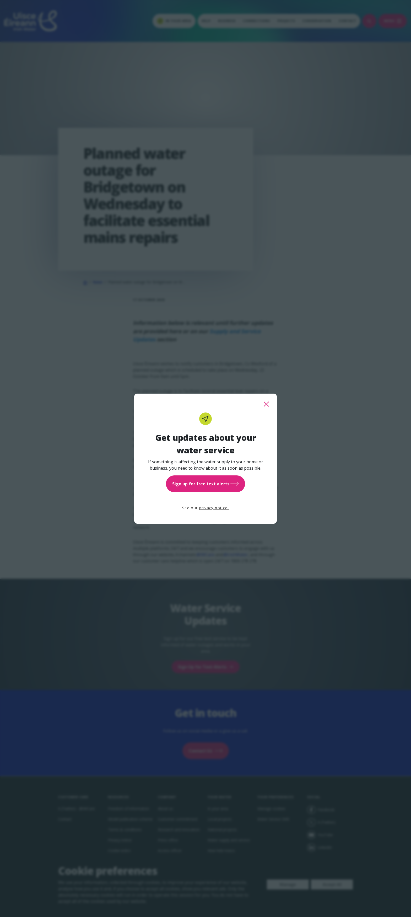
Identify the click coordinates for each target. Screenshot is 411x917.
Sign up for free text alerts (205, 484)
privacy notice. (214, 507)
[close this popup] (266, 404)
